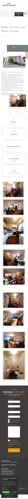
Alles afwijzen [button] (13, 492)
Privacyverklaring (20, 493)
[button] (9, 495)
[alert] (9, 487)
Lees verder (8, 485)
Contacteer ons (22, 14)
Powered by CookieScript (9, 496)
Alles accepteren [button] (6, 492)
